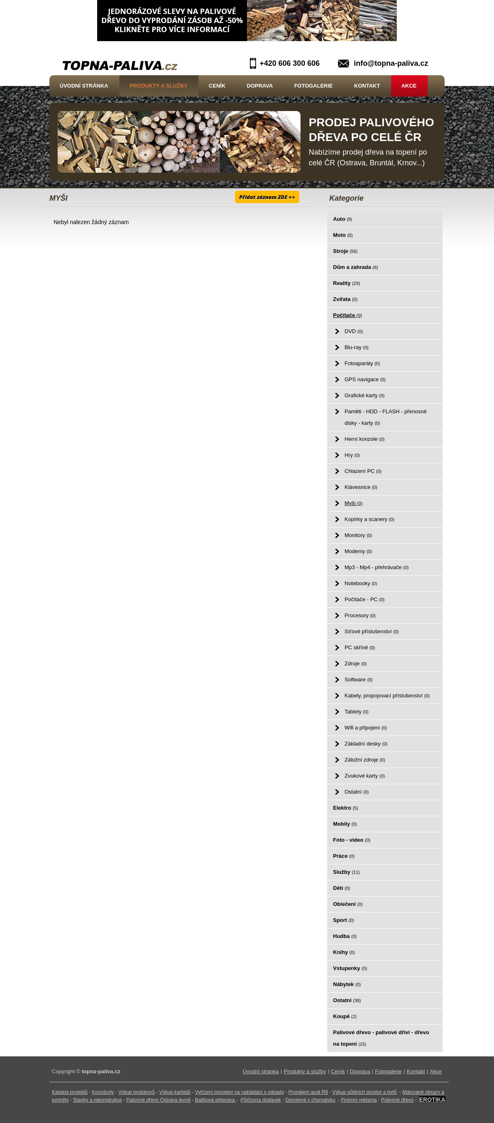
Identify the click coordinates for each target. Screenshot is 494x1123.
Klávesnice (361, 487)
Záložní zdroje (365, 760)
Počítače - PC (364, 599)
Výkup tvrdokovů (136, 1092)
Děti (341, 888)
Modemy (358, 551)
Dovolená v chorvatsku (310, 1100)
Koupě (345, 1016)
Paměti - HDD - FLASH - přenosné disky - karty (385, 417)
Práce (343, 856)
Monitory (358, 535)
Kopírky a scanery (369, 519)
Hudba (345, 936)
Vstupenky (350, 968)
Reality (346, 283)
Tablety (356, 712)
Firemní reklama (359, 1100)
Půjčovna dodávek (260, 1100)
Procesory (360, 615)
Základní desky (366, 744)
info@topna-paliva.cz (391, 63)
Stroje (345, 251)
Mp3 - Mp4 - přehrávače (377, 567)
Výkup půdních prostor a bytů (364, 1092)
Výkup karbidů (175, 1092)
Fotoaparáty (362, 363)
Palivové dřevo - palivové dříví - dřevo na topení (381, 1038)
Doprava (260, 86)
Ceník (217, 86)
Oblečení (348, 904)
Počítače (347, 315)
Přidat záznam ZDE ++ (267, 197)
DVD (354, 331)
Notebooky (361, 583)
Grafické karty (364, 395)
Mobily (345, 824)
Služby (346, 872)
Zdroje (356, 663)
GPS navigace (365, 379)
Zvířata (345, 299)
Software (359, 679)
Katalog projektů (70, 1092)
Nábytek (347, 984)
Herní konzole (364, 439)
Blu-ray (356, 347)
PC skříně (360, 647)
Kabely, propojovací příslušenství (387, 695)
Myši (354, 503)
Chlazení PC (363, 471)
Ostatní (357, 792)
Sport (343, 920)
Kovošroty (103, 1092)
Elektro (345, 808)
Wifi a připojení (366, 728)
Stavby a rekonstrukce (97, 1100)
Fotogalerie (313, 86)
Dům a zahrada (355, 267)
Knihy (344, 952)
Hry (352, 455)
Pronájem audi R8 (308, 1092)
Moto (343, 235)
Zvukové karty (365, 776)
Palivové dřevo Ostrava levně (158, 1100)
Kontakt (367, 86)
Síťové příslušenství (372, 631)
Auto (342, 219)
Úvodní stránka (84, 86)
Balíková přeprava (215, 1100)
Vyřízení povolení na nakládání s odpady (239, 1092)
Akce (409, 86)
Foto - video (351, 840)
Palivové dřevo (397, 1100)
